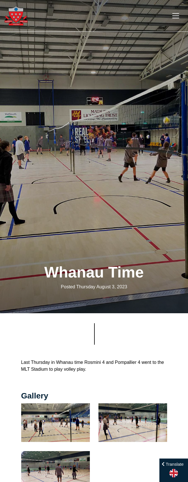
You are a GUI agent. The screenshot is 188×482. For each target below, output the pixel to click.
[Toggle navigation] (175, 16)
